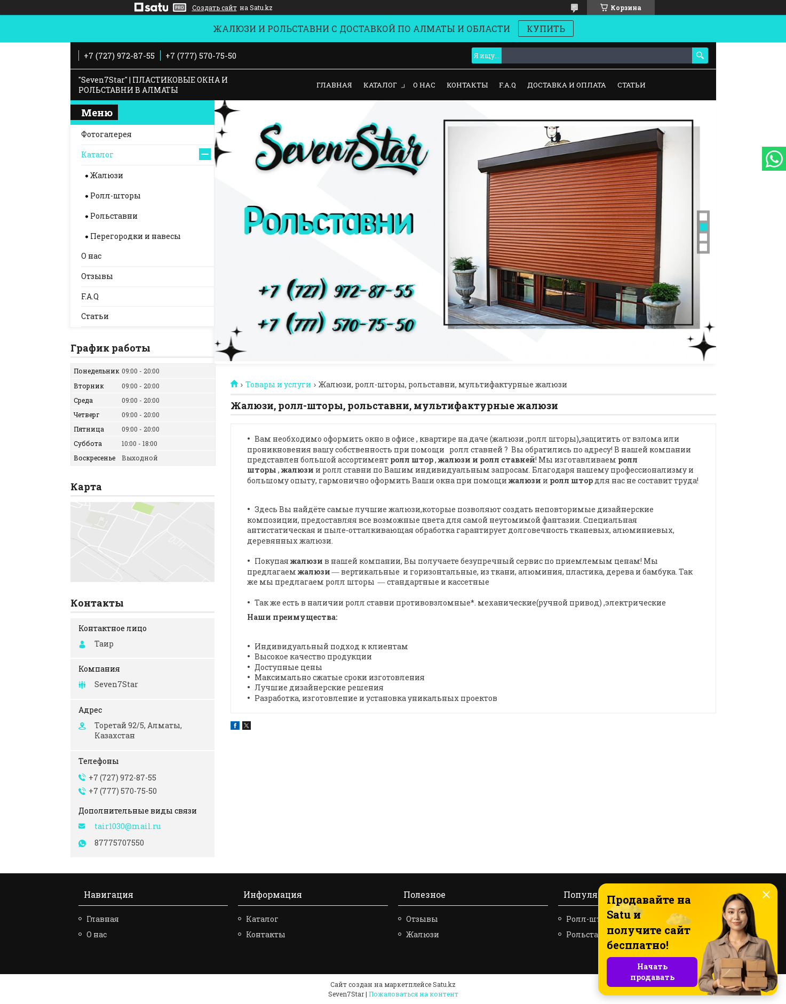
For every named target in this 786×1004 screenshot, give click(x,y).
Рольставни (114, 216)
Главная (334, 85)
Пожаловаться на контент (413, 994)
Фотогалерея (106, 134)
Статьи (631, 85)
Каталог (380, 85)
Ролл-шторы (115, 195)
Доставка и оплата (566, 85)
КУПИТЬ (546, 28)
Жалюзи (106, 175)
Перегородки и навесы (135, 236)
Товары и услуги (278, 384)
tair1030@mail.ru (127, 826)
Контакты (467, 85)
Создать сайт (214, 7)
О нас (424, 85)
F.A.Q (507, 85)
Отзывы (97, 276)
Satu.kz (444, 984)
